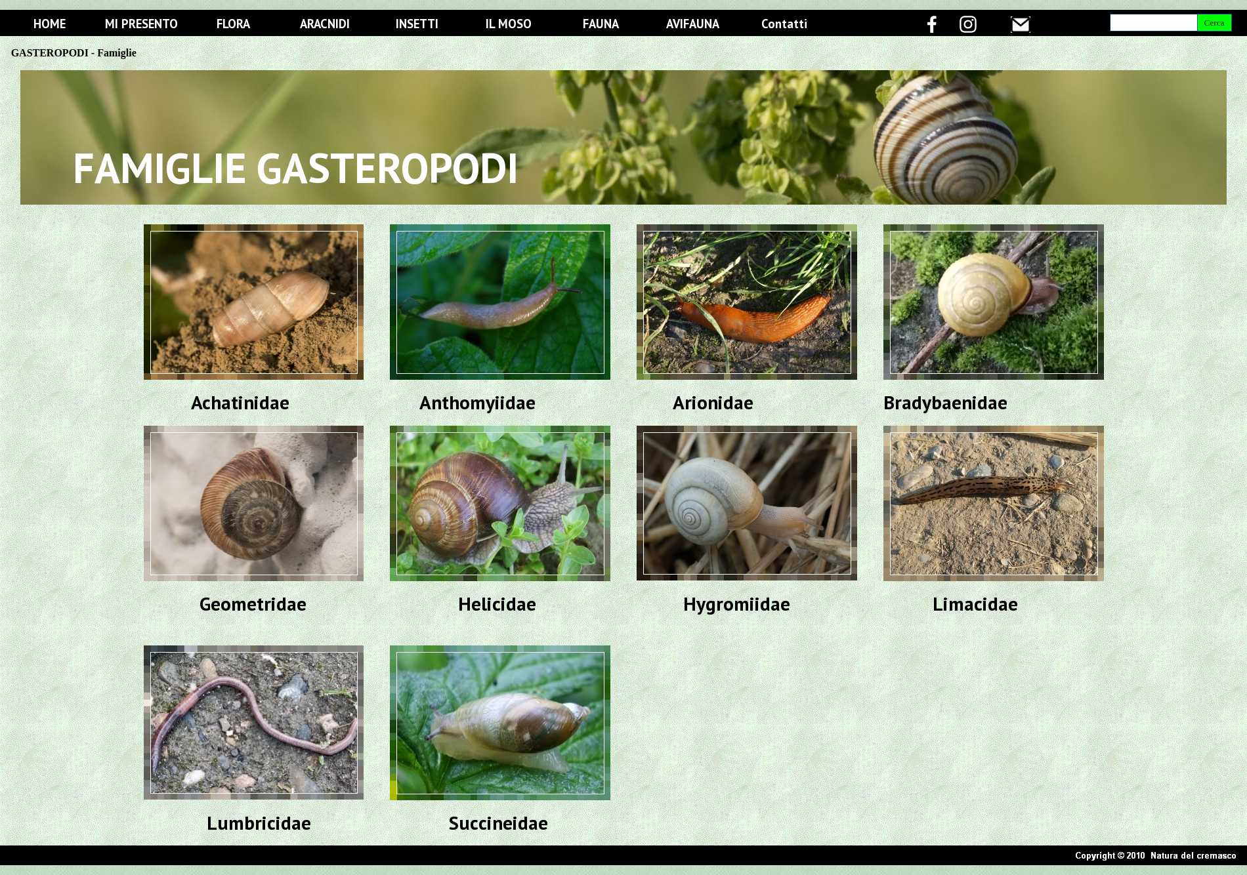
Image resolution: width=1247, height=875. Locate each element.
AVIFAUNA (692, 23)
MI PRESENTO (141, 23)
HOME (49, 23)
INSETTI (417, 23)
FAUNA (601, 23)
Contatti (784, 23)
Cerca (1214, 23)
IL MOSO (509, 23)
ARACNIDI (325, 23)
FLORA (233, 23)
